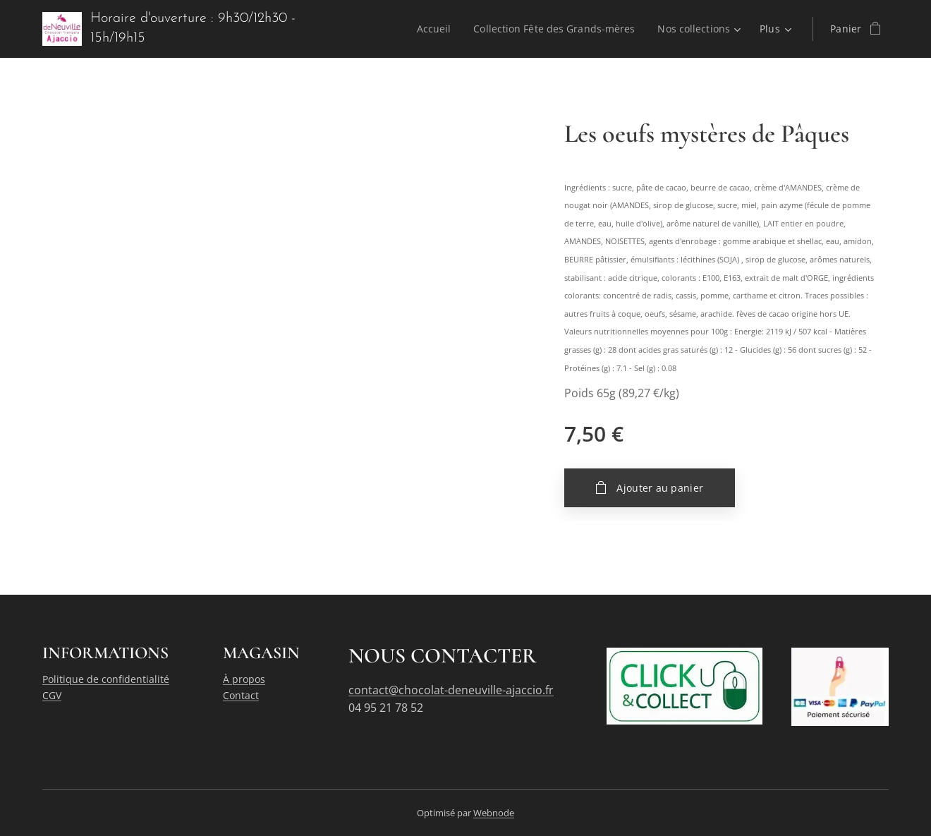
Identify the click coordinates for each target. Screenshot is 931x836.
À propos (244, 679)
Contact (241, 695)
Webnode (493, 812)
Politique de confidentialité (105, 679)
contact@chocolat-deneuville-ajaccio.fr (451, 690)
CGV (51, 695)
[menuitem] (431, 29)
